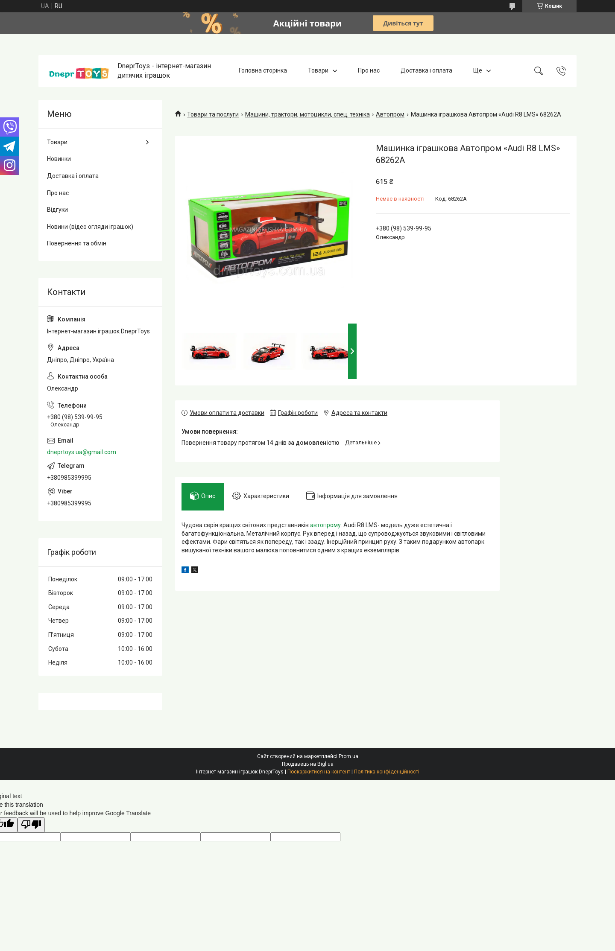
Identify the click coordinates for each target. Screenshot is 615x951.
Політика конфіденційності (386, 772)
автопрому (325, 525)
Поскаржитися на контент (318, 772)
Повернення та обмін (76, 243)
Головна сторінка (263, 70)
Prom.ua (348, 756)
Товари (318, 70)
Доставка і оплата (426, 70)
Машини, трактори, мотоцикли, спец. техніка (307, 114)
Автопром (390, 114)
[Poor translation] (31, 824)
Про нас (369, 70)
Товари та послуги (213, 114)
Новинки (59, 158)
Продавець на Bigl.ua (308, 764)
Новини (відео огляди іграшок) (90, 226)
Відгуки (57, 209)
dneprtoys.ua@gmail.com (81, 452)
